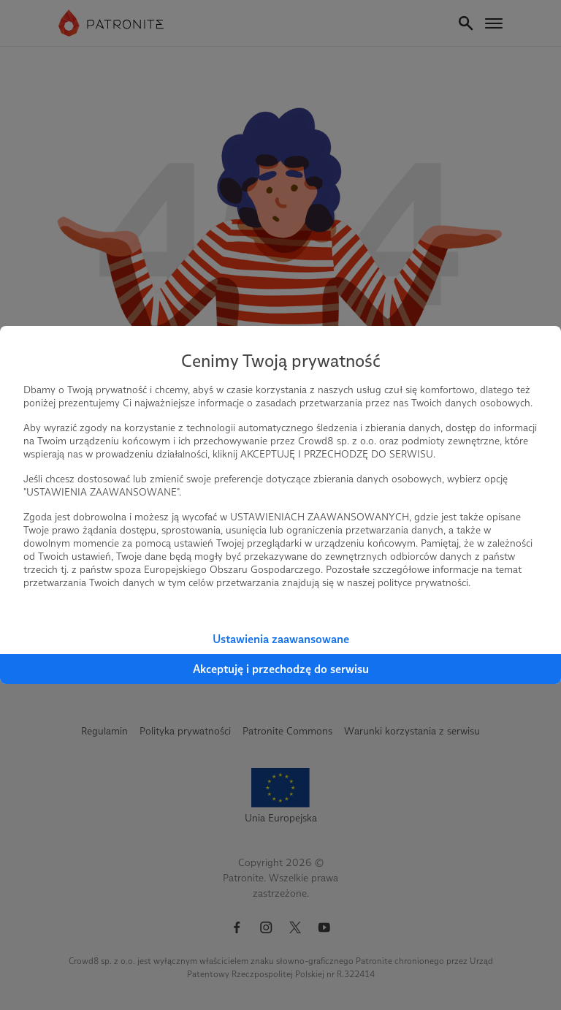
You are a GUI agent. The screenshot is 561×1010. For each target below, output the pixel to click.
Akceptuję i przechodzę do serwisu (281, 669)
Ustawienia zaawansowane (281, 639)
